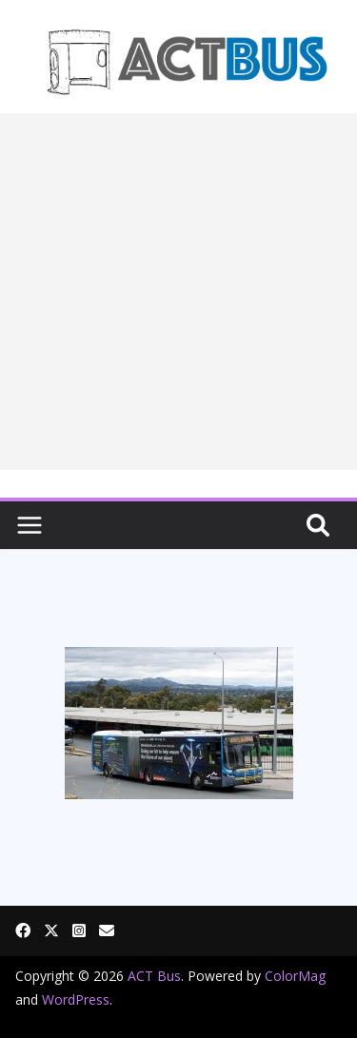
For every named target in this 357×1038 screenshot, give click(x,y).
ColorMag (295, 976)
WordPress (75, 999)
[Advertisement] (178, 291)
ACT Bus (154, 976)
